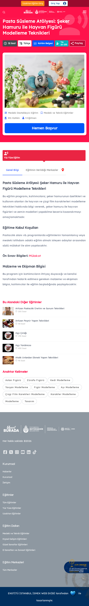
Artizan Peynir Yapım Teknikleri (32, 320)
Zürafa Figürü (35, 380)
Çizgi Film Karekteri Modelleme (25, 394)
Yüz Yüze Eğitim (12, 157)
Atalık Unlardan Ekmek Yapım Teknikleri (36, 357)
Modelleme (12, 401)
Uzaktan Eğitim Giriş (32, 3)
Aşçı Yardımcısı (23, 345)
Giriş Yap (55, 3)
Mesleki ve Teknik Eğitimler (16, 533)
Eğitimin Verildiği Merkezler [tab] (42, 170)
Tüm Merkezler (10, 570)
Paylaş (79, 43)
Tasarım (29, 401)
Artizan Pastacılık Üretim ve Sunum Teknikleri (39, 308)
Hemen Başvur (44, 128)
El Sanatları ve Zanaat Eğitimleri (19, 550)
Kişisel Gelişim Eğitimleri (15, 539)
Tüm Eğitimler (9, 502)
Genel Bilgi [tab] (12, 170)
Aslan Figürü (13, 380)
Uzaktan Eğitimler (12, 513)
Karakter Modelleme (63, 394)
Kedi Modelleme (60, 380)
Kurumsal (7, 477)
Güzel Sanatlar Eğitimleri (15, 544)
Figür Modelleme (44, 387)
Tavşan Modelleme (16, 387)
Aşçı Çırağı (20, 333)
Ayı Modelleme (70, 387)
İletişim (6, 482)
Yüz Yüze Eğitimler (12, 508)
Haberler (7, 471)
